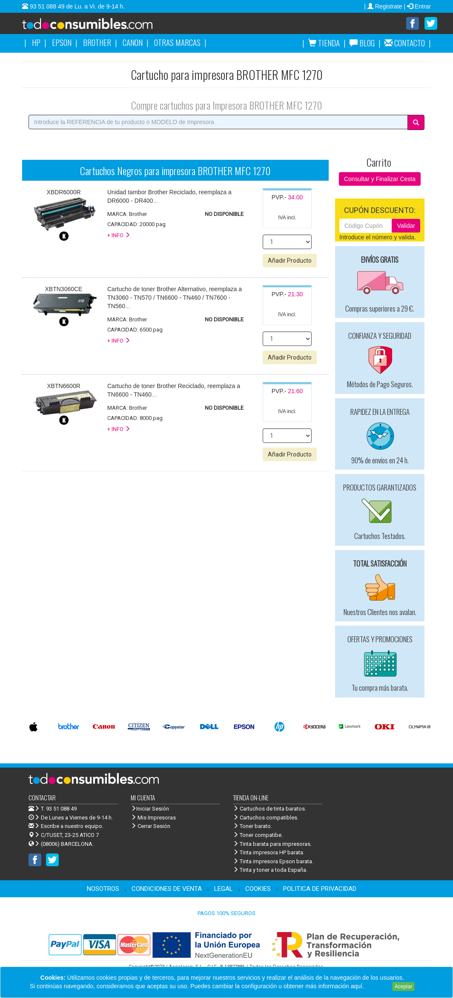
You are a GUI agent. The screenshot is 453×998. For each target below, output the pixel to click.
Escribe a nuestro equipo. (66, 826)
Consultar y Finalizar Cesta (380, 179)
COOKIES (258, 889)
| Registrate (384, 6)
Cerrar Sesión (150, 826)
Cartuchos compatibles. (265, 818)
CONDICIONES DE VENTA (167, 889)
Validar (406, 226)
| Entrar (417, 6)
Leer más (378, 986)
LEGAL (223, 889)
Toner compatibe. (258, 835)
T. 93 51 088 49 (59, 809)
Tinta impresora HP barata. (268, 853)
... (174, 298)
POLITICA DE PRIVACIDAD (319, 889)
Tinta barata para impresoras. (272, 844)
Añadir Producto (290, 261)
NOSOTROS (103, 889)
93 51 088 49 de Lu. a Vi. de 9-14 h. (76, 6)
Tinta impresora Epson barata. (273, 862)
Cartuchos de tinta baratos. (269, 809)
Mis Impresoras (153, 818)
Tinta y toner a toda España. (270, 870)
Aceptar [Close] (403, 986)
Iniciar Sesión (150, 809)
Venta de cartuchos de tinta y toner (101, 26)
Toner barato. (252, 826)
